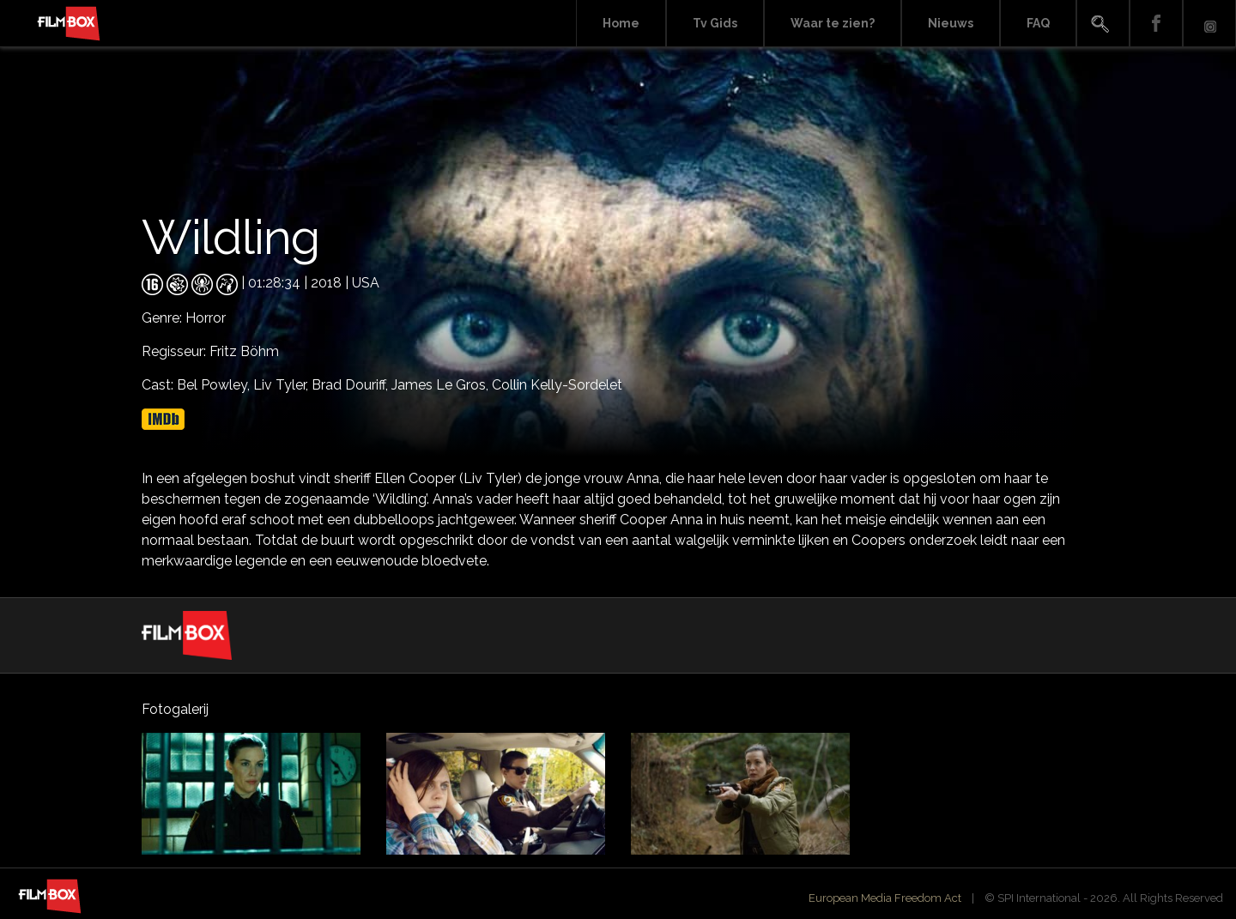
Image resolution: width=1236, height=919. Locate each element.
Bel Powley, (215, 385)
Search (1103, 23)
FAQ (1038, 23)
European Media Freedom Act (885, 898)
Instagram (1209, 23)
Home (621, 23)
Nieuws (950, 23)
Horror (205, 318)
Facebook (1156, 23)
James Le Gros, (441, 385)
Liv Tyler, (282, 385)
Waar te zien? (833, 23)
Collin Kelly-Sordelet (557, 385)
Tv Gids (715, 23)
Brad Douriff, (351, 385)
